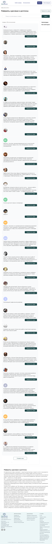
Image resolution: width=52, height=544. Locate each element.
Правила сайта (43, 517)
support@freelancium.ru (6, 519)
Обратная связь (4, 517)
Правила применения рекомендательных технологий (44, 539)
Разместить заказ (45, 11)
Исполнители (26, 2)
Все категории (46, 24)
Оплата (41, 519)
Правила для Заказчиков (32, 517)
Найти (45, 16)
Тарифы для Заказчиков (32, 515)
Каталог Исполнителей (19, 522)
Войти (39, 2)
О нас (41, 515)
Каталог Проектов (31, 519)
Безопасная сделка (18, 520)
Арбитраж (42, 518)
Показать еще (20, 458)
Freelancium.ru (5, 7)
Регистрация (46, 2)
